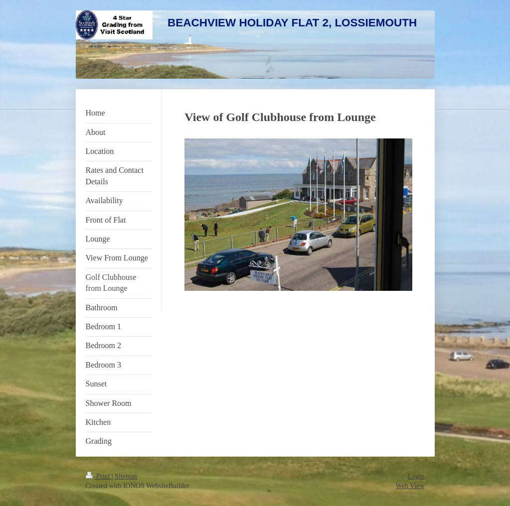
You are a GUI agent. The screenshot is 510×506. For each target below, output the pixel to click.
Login (416, 476)
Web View (409, 486)
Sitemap (126, 476)
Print (99, 476)
